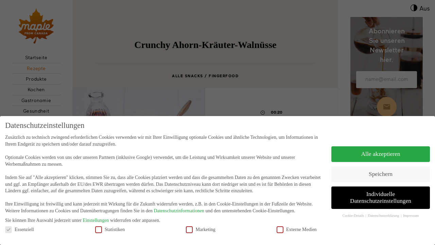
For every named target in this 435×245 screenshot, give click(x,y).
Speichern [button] (381, 173)
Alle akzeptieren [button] (380, 153)
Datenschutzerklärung (384, 215)
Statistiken (110, 229)
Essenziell (19, 229)
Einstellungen (96, 220)
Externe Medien (297, 229)
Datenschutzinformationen (179, 210)
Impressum (411, 215)
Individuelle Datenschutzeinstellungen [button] (380, 197)
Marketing (200, 229)
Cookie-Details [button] (353, 215)
